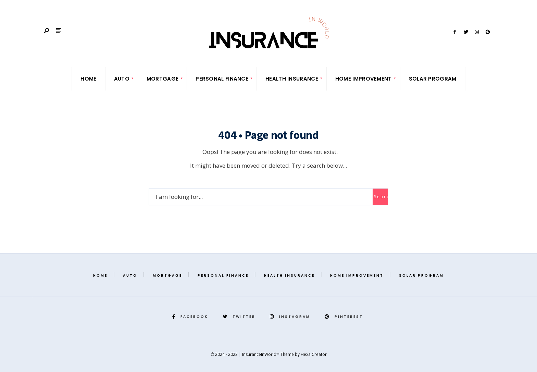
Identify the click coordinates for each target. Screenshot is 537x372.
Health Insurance (291, 78)
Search (381, 197)
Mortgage (162, 78)
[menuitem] (121, 79)
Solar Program (433, 78)
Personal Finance (222, 78)
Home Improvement (363, 78)
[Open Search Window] (47, 31)
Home (88, 78)
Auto (121, 78)
